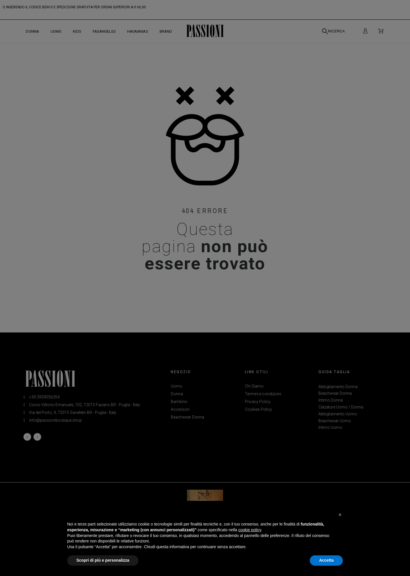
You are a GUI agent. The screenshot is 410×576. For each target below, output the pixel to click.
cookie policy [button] (249, 530)
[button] (340, 514)
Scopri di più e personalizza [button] (102, 560)
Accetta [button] (326, 560)
